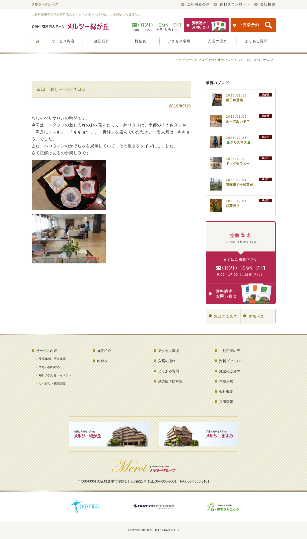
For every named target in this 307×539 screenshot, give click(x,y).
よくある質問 (256, 41)
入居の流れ (217, 41)
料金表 (140, 41)
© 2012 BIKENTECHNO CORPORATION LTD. (154, 530)
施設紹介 (102, 41)
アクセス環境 (179, 41)
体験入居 (253, 316)
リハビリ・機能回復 (52, 383)
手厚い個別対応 (49, 367)
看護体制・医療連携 (52, 359)
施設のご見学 (223, 316)
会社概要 (264, 4)
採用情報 (226, 402)
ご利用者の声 (195, 4)
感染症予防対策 (170, 381)
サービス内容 (63, 41)
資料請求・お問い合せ (206, 25)
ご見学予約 (252, 25)
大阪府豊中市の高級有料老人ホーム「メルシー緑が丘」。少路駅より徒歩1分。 (87, 14)
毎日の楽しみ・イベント (55, 375)
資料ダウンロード (232, 4)
